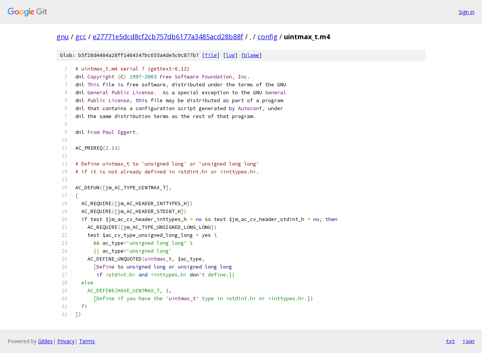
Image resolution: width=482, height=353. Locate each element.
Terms (87, 341)
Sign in (466, 11)
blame (251, 55)
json (468, 341)
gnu (62, 36)
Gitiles (45, 341)
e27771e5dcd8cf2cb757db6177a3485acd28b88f (168, 36)
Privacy (66, 341)
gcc (80, 36)
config (268, 36)
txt (450, 341)
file (211, 55)
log (230, 55)
